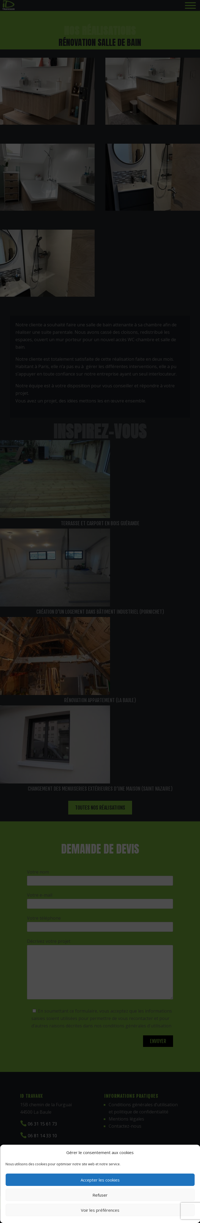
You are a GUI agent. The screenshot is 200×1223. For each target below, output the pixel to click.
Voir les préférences (100, 1210)
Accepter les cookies (100, 1180)
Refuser (100, 1195)
